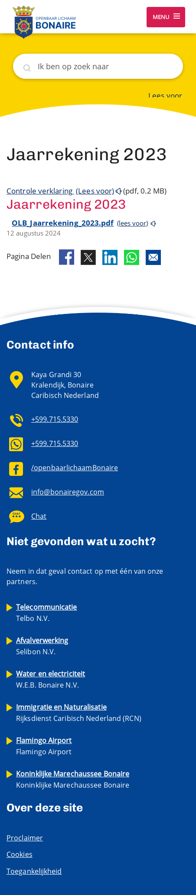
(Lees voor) (95, 191)
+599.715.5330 (54, 419)
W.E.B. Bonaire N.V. (50, 679)
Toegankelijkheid (34, 871)
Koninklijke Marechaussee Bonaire (72, 779)
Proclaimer (25, 838)
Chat (38, 516)
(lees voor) (132, 223)
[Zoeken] (98, 66)
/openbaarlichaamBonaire (74, 467)
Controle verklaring (40, 191)
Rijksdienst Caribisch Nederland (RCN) (78, 712)
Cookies (20, 854)
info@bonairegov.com (67, 492)
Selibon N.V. (42, 646)
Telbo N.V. (46, 612)
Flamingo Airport (44, 746)
